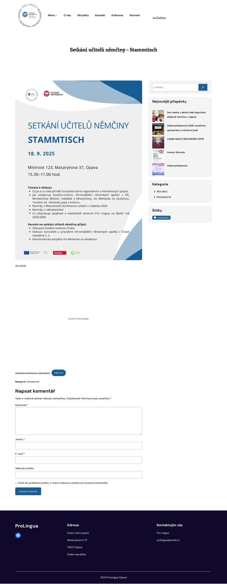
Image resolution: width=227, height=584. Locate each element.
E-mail (20, 454)
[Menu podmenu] (56, 15)
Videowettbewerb (177, 165)
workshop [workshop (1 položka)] (163, 217)
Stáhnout (59, 372)
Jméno (20, 439)
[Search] (202, 87)
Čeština (159, 17)
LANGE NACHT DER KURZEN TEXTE (185, 139)
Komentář (21, 405)
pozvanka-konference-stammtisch (32, 372)
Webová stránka (24, 468)
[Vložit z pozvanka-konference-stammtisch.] (78, 318)
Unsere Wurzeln (176, 152)
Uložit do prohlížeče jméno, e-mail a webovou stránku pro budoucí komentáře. (63, 483)
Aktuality (162, 191)
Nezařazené (33, 381)
